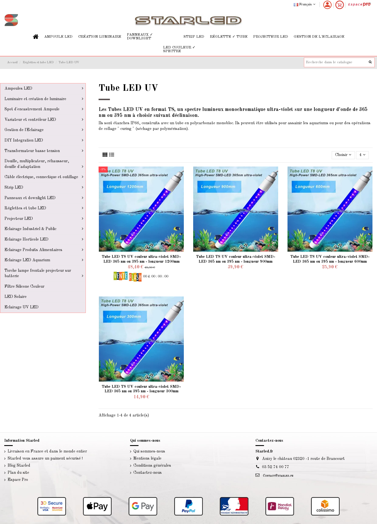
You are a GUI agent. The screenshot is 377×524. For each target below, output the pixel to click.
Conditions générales (152, 466)
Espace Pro (18, 480)
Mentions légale (147, 458)
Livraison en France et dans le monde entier (47, 451)
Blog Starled (19, 466)
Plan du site (18, 473)
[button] (58, 36)
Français (305, 4)
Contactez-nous (147, 473)
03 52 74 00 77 (275, 467)
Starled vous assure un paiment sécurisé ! (45, 458)
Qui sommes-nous (149, 451)
